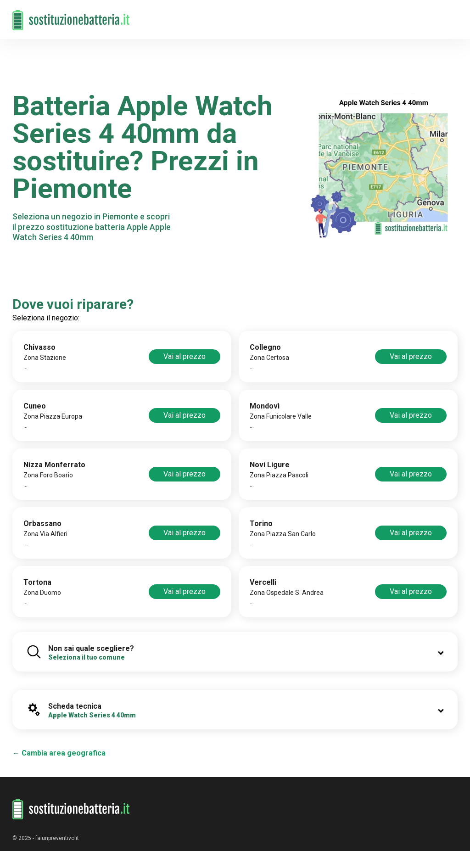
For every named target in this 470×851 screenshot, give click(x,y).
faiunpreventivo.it (57, 838)
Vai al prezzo (184, 356)
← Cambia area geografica (59, 753)
